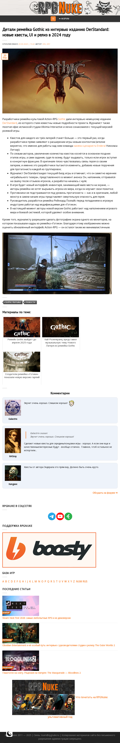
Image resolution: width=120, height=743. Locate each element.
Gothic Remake (13, 302)
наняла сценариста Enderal (90, 145)
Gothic (61, 119)
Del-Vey (46, 44)
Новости (30, 302)
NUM (79, 581)
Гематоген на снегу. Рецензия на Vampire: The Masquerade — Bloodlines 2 (41, 672)
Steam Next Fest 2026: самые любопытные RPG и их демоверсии (36, 617)
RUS (85, 581)
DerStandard (9, 123)
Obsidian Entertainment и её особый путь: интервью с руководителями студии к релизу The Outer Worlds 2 (58, 645)
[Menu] (53, 18)
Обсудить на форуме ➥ (105, 492)
